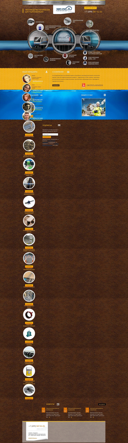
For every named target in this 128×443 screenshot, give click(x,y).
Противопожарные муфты (29, 306)
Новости (69, 2)
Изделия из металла (29, 286)
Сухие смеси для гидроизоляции (29, 362)
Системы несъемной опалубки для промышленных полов (29, 382)
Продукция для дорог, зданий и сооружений (29, 250)
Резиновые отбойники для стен (29, 231)
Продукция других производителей (29, 212)
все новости (102, 404)
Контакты (81, 2)
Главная (28, 2)
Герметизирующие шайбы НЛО (29, 174)
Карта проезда (95, 2)
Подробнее (56, 85)
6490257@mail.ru (37, 83)
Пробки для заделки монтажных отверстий (29, 155)
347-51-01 (93, 12)
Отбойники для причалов (29, 344)
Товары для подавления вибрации (29, 325)
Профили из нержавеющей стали (29, 268)
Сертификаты (55, 2)
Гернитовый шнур (29, 136)
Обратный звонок (90, 7)
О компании (41, 2)
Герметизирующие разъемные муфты (29, 193)
